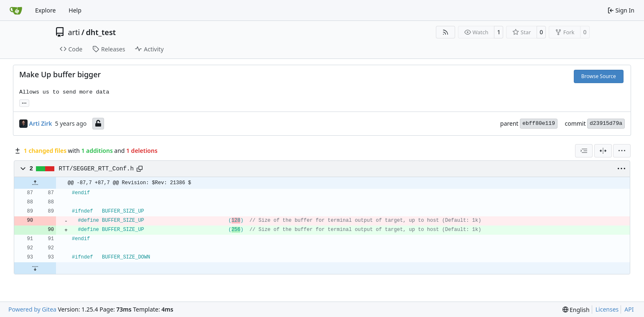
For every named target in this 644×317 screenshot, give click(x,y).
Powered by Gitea (32, 309)
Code (71, 49)
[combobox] (584, 150)
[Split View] (603, 150)
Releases (108, 49)
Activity (149, 49)
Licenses (607, 309)
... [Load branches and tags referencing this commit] (24, 102)
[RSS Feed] (445, 32)
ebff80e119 (538, 123)
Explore (45, 10)
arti (74, 32)
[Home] (16, 10)
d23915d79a (606, 123)
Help (75, 10)
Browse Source (598, 76)
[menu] (622, 150)
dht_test (101, 32)
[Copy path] (139, 169)
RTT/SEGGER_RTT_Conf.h (96, 168)
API (629, 309)
